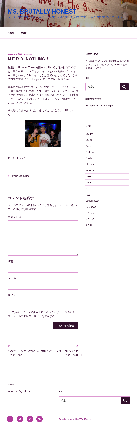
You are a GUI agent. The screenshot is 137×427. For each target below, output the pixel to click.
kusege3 (28, 54)
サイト (12, 295)
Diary (15, 176)
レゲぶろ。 (91, 219)
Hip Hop (89, 164)
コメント (14, 217)
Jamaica (89, 170)
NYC (27, 176)
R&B (87, 194)
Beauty (89, 134)
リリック (90, 213)
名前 (10, 261)
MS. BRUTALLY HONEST (42, 11)
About (11, 32)
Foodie (88, 158)
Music (21, 176)
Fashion (89, 152)
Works (24, 32)
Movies (89, 176)
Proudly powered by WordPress (75, 419)
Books (88, 140)
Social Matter (92, 200)
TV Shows (90, 207)
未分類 (88, 225)
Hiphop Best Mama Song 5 (99, 105)
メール (12, 278)
